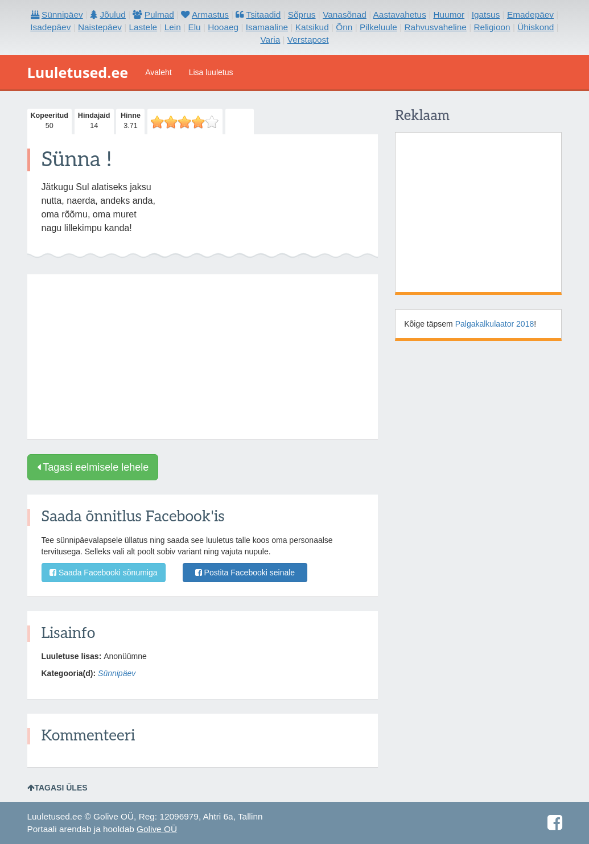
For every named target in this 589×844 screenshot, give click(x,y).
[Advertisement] (203, 357)
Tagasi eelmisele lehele (93, 467)
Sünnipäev (116, 673)
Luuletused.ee (78, 72)
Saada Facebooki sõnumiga (103, 572)
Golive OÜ (157, 829)
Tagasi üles (57, 787)
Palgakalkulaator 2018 (494, 323)
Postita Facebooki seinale (245, 572)
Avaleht (158, 72)
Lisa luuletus (211, 72)
